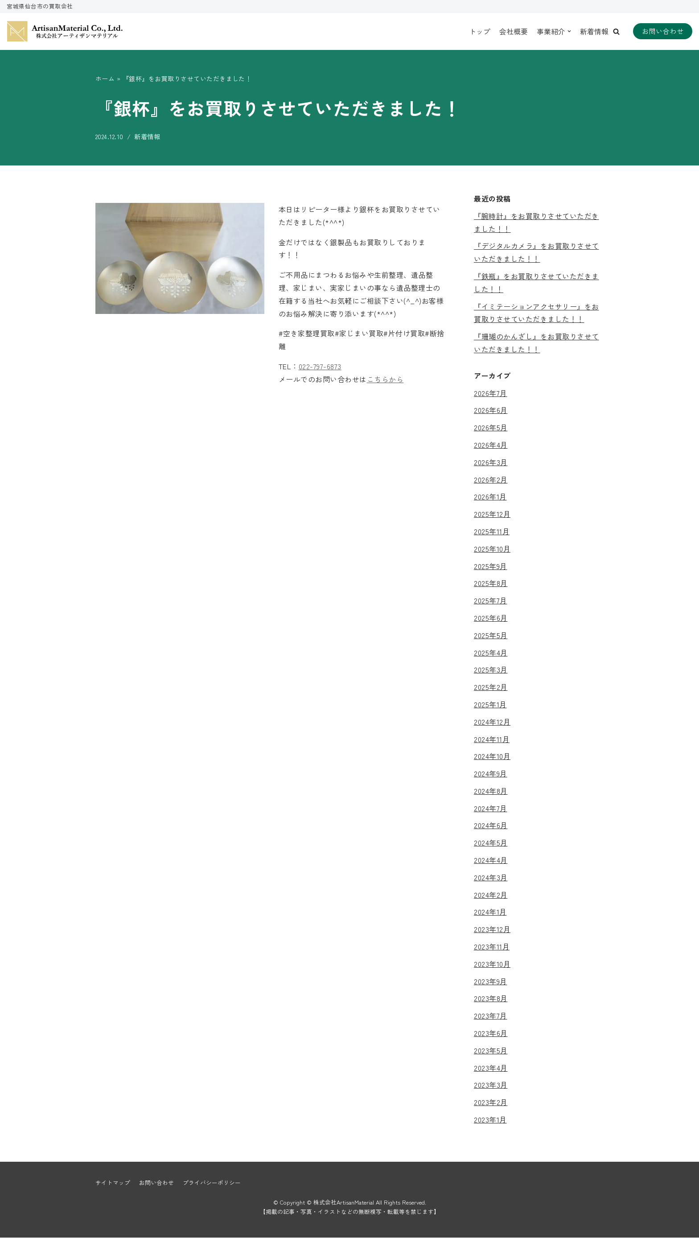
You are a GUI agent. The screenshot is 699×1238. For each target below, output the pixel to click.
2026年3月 (491, 462)
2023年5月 (491, 1050)
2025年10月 (492, 548)
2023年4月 (491, 1067)
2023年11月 (492, 946)
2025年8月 (491, 583)
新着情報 (594, 31)
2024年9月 (490, 773)
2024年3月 (491, 877)
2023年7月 (490, 1016)
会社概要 (513, 31)
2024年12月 (492, 721)
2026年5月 (491, 427)
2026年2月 (491, 479)
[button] (616, 31)
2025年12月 (492, 514)
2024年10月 (492, 756)
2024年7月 (490, 808)
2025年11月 (492, 531)
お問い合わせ (662, 31)
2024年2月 (491, 894)
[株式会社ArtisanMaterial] (65, 31)
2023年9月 (490, 981)
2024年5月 (491, 843)
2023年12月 (492, 929)
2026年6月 (491, 410)
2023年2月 (491, 1102)
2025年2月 (491, 687)
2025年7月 (490, 600)
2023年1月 (490, 1119)
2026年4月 (491, 444)
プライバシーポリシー (212, 1183)
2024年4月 (491, 860)
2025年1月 (490, 704)
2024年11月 (492, 739)
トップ (479, 31)
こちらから (385, 379)
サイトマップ (112, 1183)
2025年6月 (491, 617)
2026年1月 (490, 496)
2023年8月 (491, 998)
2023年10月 (492, 963)
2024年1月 (490, 912)
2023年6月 (491, 1033)
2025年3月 (491, 669)
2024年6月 (491, 825)
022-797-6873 (320, 366)
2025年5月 (491, 635)
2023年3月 (491, 1085)
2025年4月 (491, 652)
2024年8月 (491, 790)
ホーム (105, 78)
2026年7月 (490, 393)
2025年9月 (490, 566)
